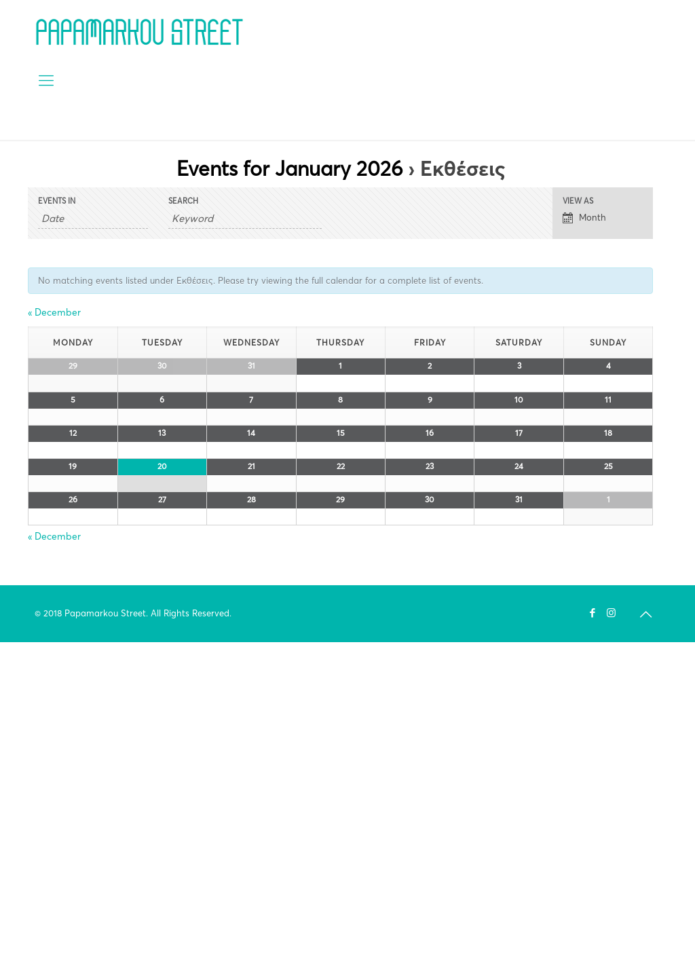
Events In (56, 201)
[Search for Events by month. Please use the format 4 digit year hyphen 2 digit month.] (93, 218)
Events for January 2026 (289, 168)
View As (578, 201)
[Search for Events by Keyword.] (245, 218)
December (54, 312)
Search (183, 201)
